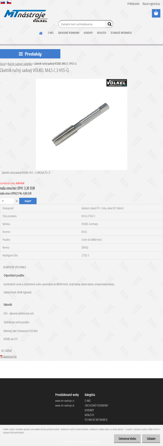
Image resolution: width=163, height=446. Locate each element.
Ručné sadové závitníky (20, 64)
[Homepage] (41, 32)
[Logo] (25, 13)
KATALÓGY (101, 33)
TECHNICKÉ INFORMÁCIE (121, 33)
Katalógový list (8, 356)
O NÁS (51, 33)
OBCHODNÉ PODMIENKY (68, 33)
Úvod (2, 64)
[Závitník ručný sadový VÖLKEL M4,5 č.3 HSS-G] (81, 80)
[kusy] (7, 201)
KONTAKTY (88, 33)
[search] (109, 25)
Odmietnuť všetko (127, 439)
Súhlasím (151, 439)
